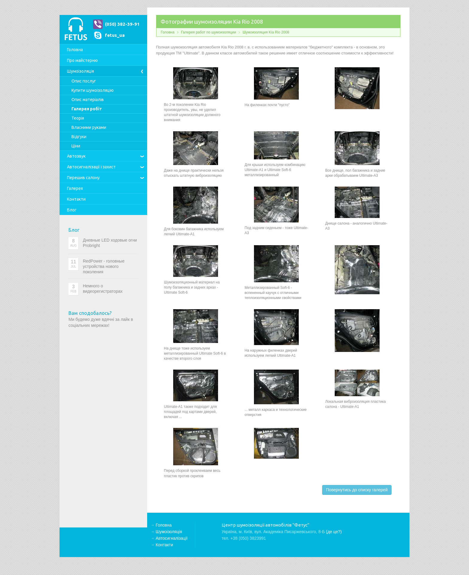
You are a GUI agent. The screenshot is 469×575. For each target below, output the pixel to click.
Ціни (75, 146)
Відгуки (78, 136)
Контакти (76, 199)
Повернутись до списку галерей (357, 489)
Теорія (77, 118)
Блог (72, 210)
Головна (75, 49)
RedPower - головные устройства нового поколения (103, 266)
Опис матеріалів (87, 99)
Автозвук (76, 156)
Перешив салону (83, 177)
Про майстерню (82, 60)
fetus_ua (115, 35)
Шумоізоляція (80, 71)
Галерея (75, 188)
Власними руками (88, 127)
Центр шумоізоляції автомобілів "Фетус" (76, 29)
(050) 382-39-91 (122, 24)
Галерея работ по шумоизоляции (208, 32)
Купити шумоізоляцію (92, 90)
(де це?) (334, 531)
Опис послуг (83, 81)
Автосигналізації (91, 166)
